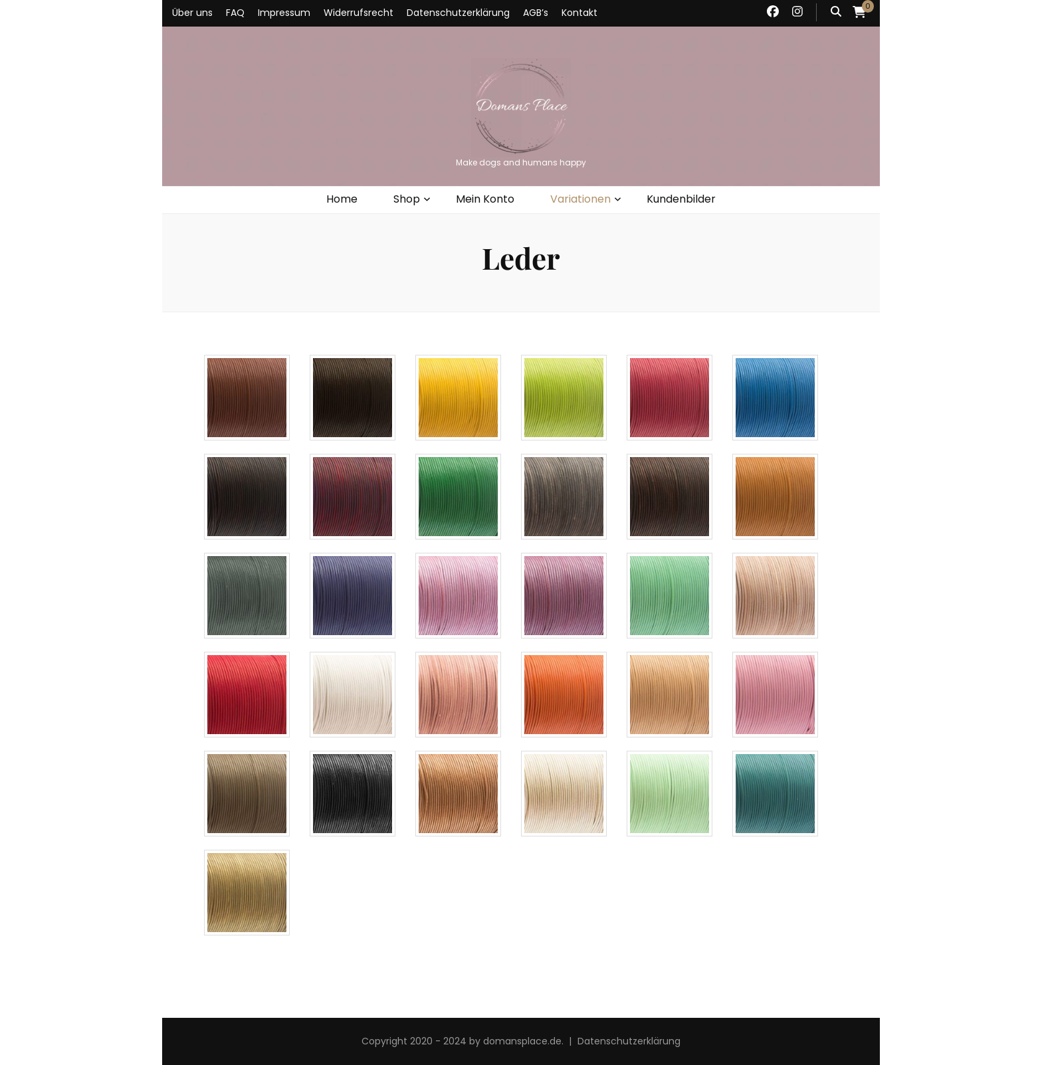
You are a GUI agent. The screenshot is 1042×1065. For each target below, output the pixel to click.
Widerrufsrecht (358, 12)
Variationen (580, 199)
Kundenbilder (681, 199)
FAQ (235, 12)
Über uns (192, 12)
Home (342, 199)
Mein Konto (485, 199)
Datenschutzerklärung (458, 12)
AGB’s (535, 12)
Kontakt (579, 12)
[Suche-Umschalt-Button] (836, 12)
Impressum (284, 12)
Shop (406, 199)
